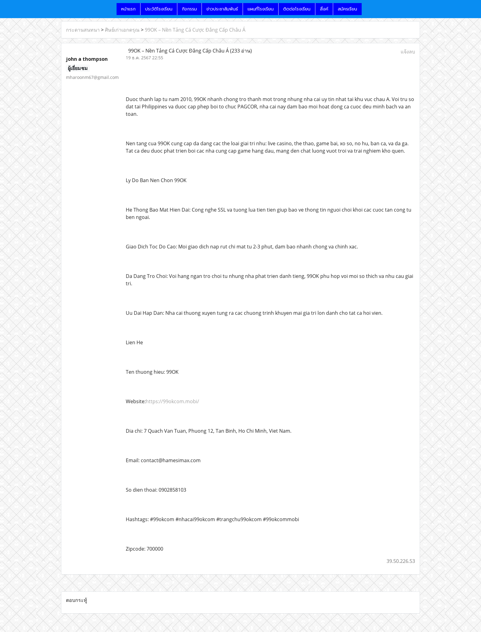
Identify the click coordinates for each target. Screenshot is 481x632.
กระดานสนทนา (83, 29)
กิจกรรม (189, 9)
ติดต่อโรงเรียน (296, 9)
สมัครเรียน (347, 9)
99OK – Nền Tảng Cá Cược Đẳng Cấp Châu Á (195, 29)
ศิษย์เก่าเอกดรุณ (122, 29)
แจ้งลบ (408, 51)
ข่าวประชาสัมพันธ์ (222, 9)
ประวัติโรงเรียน (158, 9)
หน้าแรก (128, 9)
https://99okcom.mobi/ (172, 401)
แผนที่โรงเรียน (261, 9)
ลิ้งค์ (324, 9)
